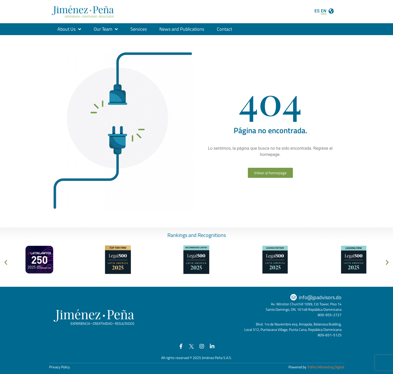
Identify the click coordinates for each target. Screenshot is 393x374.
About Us (69, 29)
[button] (6, 262)
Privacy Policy (59, 367)
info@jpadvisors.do (320, 297)
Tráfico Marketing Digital (325, 367)
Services (138, 29)
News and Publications (181, 29)
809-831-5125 (330, 335)
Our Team (106, 29)
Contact (224, 29)
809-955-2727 (330, 314)
